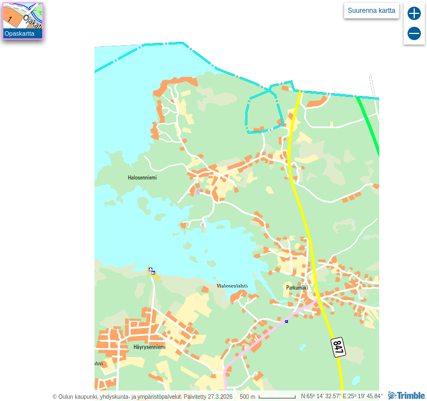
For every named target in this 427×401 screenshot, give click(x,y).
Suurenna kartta (371, 10)
